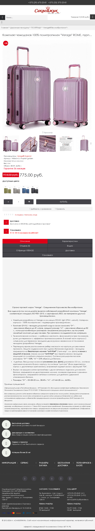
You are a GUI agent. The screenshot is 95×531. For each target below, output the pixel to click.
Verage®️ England (24, 156)
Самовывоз (47, 255)
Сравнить (60, 209)
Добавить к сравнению (41, 209)
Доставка (69, 250)
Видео (70, 246)
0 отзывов (19, 215)
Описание (25, 241)
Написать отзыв (30, 215)
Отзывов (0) (25, 246)
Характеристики (70, 241)
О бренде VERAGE (25, 250)
